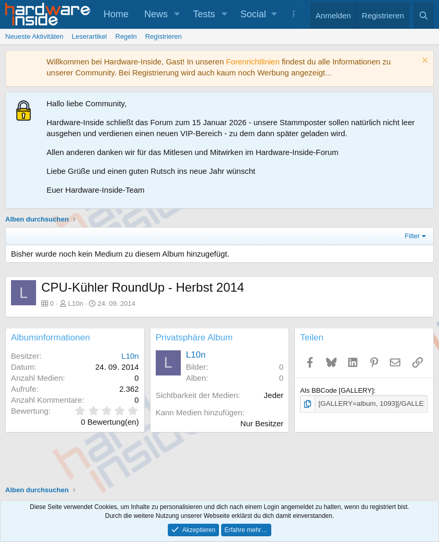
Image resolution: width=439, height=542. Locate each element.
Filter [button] (412, 236)
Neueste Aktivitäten (34, 36)
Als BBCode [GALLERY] (337, 390)
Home (116, 14)
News (156, 14)
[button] (177, 14)
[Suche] (423, 15)
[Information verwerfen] (423, 61)
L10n (75, 303)
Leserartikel (89, 36)
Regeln (126, 36)
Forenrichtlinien (253, 61)
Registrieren (163, 36)
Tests (204, 14)
